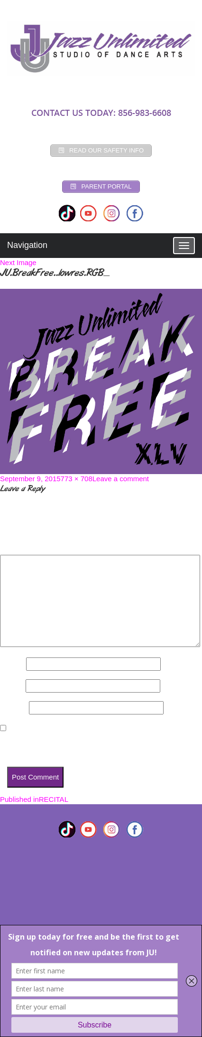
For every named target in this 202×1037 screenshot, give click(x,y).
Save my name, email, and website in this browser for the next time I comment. (96, 745)
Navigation (27, 245)
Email (12, 686)
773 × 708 (76, 479)
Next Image (18, 262)
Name (12, 664)
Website (13, 708)
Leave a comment (120, 479)
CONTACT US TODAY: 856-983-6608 (101, 112)
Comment (18, 546)
